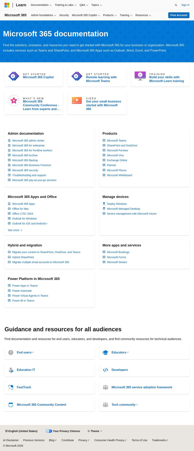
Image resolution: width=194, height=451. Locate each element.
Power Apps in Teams (25, 285)
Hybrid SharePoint (23, 257)
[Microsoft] (7, 5)
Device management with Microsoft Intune (131, 213)
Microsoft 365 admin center (28, 140)
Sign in (185, 4)
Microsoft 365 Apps (23, 203)
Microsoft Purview (117, 150)
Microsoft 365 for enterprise (28, 145)
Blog (51, 440)
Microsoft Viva (115, 155)
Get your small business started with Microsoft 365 (103, 105)
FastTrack (24, 387)
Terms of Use (139, 440)
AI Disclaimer (11, 440)
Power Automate (22, 290)
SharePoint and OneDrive (122, 145)
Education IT (26, 369)
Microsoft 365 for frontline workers (32, 150)
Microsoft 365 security (25, 170)
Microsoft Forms (116, 257)
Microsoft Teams (116, 140)
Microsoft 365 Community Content (41, 404)
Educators (119, 352)
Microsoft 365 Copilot (38, 77)
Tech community (123, 404)
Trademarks (159, 440)
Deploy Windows (117, 203)
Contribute (68, 440)
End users (24, 352)
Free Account (179, 15)
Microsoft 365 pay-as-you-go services (34, 180)
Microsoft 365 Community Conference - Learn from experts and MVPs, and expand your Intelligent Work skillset (41, 105)
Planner (111, 165)
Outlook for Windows (24, 218)
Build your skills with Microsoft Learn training (166, 79)
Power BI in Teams (23, 300)
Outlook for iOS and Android (28, 223)
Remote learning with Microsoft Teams (101, 79)
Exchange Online (117, 160)
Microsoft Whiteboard (119, 175)
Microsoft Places (117, 170)
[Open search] (176, 5)
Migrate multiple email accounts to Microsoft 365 (40, 262)
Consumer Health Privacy (109, 440)
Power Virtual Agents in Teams (30, 295)
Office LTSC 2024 (22, 213)
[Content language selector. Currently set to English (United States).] (21, 431)
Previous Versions (33, 440)
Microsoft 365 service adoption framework (142, 387)
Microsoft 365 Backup (25, 160)
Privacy (82, 440)
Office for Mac (20, 208)
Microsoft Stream (117, 262)
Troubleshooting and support (29, 175)
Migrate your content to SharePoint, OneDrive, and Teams (46, 252)
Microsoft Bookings (118, 252)
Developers (120, 369)
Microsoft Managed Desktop (123, 208)
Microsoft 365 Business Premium (31, 165)
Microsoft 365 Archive (25, 155)
